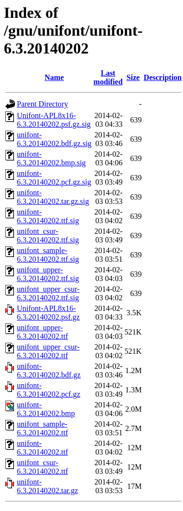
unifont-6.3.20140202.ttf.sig (48, 216)
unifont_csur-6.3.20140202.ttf (42, 466)
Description (163, 77)
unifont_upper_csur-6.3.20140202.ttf (48, 351)
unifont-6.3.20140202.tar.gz (47, 486)
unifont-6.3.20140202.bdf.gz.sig (54, 139)
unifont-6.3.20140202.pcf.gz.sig (54, 177)
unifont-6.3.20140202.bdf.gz (48, 370)
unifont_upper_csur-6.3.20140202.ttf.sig (48, 293)
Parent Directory (42, 104)
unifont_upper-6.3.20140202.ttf (42, 331)
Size (133, 77)
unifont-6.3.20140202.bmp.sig (51, 158)
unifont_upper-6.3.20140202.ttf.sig (48, 274)
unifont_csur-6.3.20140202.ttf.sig (48, 235)
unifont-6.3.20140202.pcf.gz (48, 389)
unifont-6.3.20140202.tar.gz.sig (53, 196)
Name (54, 77)
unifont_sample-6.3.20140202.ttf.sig (48, 254)
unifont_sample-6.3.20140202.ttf (42, 428)
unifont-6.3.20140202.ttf (42, 447)
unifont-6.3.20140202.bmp (46, 409)
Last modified (107, 77)
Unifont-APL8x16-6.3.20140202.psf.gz (48, 312)
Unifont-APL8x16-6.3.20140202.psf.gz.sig (54, 119)
